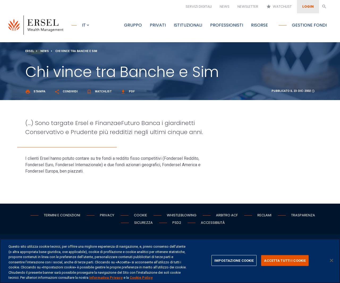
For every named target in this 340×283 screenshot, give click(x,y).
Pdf (128, 91)
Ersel (29, 51)
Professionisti (226, 25)
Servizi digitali (199, 6)
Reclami (264, 215)
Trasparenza (303, 215)
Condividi (66, 91)
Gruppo (133, 25)
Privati (158, 25)
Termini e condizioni (62, 215)
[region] (170, 261)
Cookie (140, 215)
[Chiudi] (331, 260)
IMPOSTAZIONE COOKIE (234, 260)
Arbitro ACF (227, 215)
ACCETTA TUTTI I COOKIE (285, 260)
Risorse (259, 25)
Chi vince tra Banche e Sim (76, 51)
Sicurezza (143, 222)
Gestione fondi (309, 25)
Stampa (35, 91)
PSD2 (176, 222)
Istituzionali (188, 25)
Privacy (107, 215)
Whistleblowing (181, 215)
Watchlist (279, 6)
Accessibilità (213, 222)
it (84, 25)
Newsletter (247, 6)
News (225, 6)
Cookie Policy (141, 278)
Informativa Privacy (106, 278)
